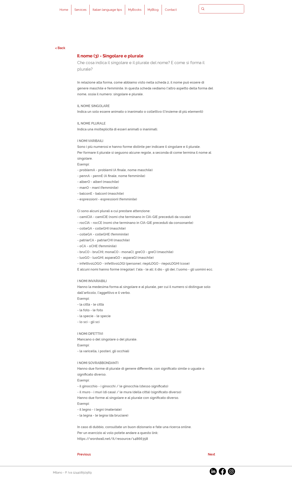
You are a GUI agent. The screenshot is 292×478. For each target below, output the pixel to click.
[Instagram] (231, 471)
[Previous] (90, 454)
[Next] (205, 454)
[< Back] (68, 48)
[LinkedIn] (213, 471)
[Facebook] (222, 471)
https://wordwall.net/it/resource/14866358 (112, 439)
